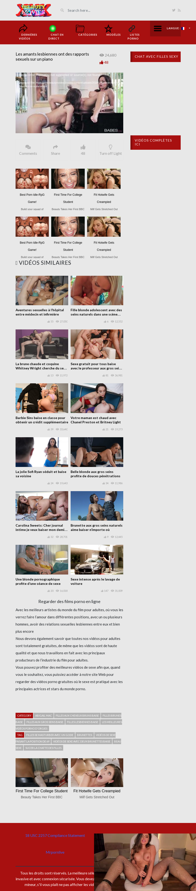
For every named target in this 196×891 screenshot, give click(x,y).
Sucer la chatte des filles (43, 747)
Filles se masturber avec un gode (49, 734)
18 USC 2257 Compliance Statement (55, 835)
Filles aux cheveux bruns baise (77, 715)
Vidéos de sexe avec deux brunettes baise (81, 741)
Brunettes (84, 734)
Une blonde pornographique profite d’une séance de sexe (38, 581)
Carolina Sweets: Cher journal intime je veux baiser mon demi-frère (41, 529)
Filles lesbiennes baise (82, 722)
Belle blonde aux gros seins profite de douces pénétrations (95, 474)
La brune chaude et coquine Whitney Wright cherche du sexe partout (41, 368)
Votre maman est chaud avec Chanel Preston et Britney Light (96, 420)
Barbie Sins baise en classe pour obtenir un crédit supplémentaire (42, 420)
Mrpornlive (55, 852)
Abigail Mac (43, 715)
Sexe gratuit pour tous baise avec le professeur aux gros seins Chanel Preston (97, 368)
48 (106, 62)
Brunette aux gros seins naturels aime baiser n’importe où (97, 527)
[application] (69, 103)
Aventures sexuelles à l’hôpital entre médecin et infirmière (40, 312)
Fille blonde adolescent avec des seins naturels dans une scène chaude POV (96, 314)
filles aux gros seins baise (45, 722)
